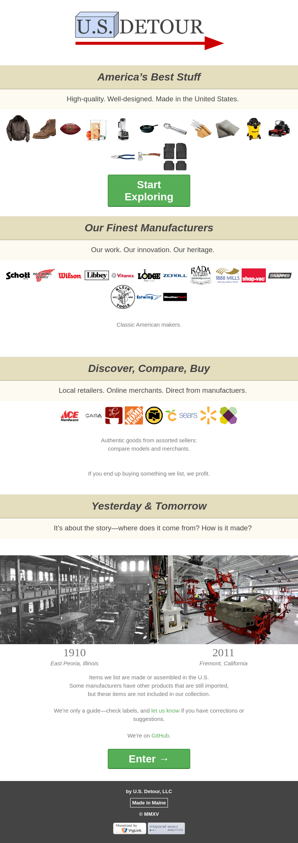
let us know (165, 710)
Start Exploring (148, 191)
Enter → (149, 759)
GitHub (160, 735)
